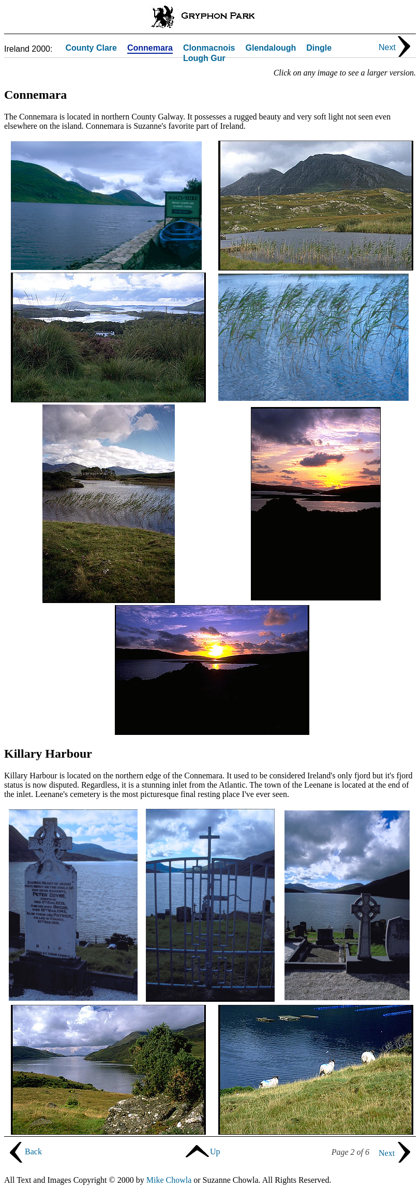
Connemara (150, 48)
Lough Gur (204, 59)
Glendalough (270, 48)
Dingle (319, 48)
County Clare (91, 48)
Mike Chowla (169, 1180)
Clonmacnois (209, 48)
